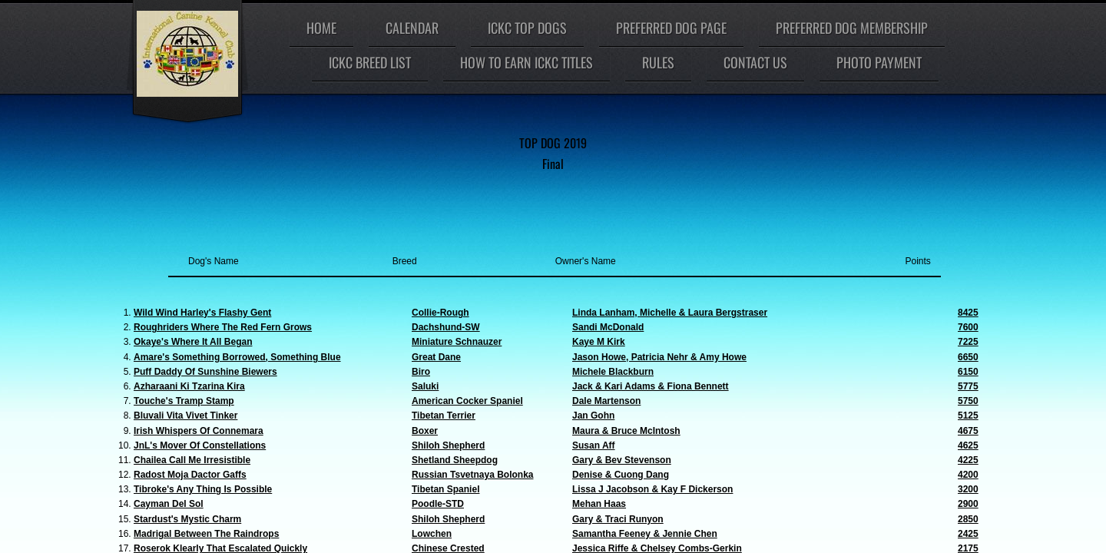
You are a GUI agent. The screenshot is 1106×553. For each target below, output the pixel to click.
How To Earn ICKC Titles (526, 62)
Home (321, 28)
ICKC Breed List (370, 62)
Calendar (412, 28)
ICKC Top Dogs (527, 28)
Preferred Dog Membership (852, 28)
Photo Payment (879, 62)
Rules (658, 62)
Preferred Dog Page (671, 28)
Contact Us (755, 62)
